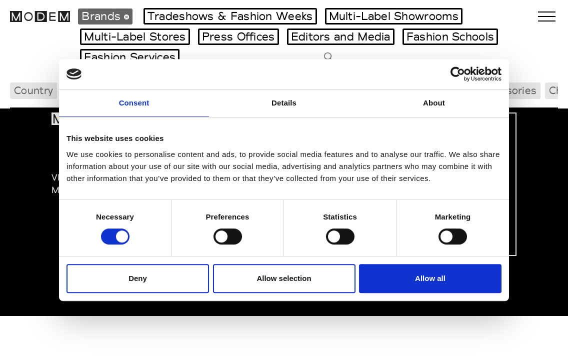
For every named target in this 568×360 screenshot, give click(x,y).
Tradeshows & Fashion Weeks (230, 16)
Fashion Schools (450, 36)
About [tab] (434, 102)
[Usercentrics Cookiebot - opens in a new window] (458, 74)
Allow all (430, 278)
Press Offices (238, 36)
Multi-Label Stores (135, 36)
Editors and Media (340, 36)
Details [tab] (284, 102)
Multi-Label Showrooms (393, 16)
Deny (137, 278)
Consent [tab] (134, 102)
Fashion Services (130, 57)
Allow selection (283, 278)
